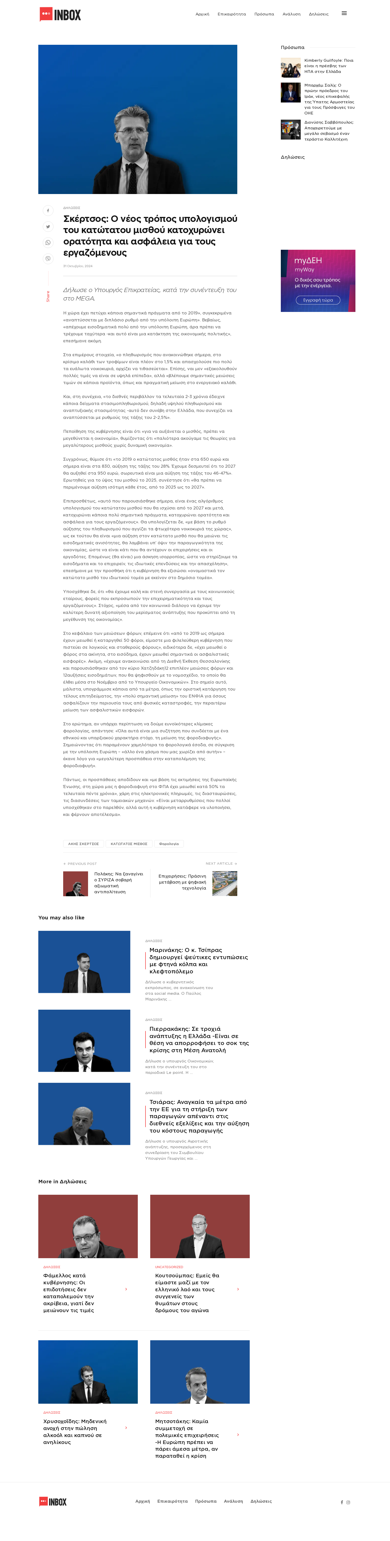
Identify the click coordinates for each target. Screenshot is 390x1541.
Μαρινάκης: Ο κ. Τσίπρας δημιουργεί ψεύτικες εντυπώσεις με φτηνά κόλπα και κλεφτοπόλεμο (198, 961)
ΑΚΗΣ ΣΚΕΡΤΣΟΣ (83, 844)
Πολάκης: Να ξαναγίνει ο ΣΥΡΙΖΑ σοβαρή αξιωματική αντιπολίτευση (118, 883)
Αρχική (202, 14)
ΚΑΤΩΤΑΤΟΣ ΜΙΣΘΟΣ (129, 844)
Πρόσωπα (264, 14)
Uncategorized (169, 1277)
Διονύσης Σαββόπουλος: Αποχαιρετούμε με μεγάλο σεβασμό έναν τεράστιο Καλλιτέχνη (329, 130)
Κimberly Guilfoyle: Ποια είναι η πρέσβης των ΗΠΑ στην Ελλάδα (328, 66)
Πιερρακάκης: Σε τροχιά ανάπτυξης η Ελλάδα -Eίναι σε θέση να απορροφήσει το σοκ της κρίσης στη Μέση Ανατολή (199, 1039)
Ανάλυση (291, 14)
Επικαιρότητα (232, 14)
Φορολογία (169, 844)
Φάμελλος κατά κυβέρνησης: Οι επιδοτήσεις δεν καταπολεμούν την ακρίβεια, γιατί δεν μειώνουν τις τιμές (68, 1303)
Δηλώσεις (319, 14)
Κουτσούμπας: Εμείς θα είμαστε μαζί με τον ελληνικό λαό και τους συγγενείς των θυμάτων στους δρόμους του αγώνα (187, 1303)
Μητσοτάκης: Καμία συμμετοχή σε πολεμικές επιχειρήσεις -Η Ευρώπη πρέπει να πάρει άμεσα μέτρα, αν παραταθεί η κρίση (187, 1459)
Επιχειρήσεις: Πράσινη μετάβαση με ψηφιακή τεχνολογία (182, 882)
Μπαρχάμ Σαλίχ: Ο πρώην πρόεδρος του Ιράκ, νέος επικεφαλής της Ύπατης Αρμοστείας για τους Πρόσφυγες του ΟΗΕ (329, 99)
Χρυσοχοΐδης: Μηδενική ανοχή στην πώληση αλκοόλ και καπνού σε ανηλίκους (75, 1452)
